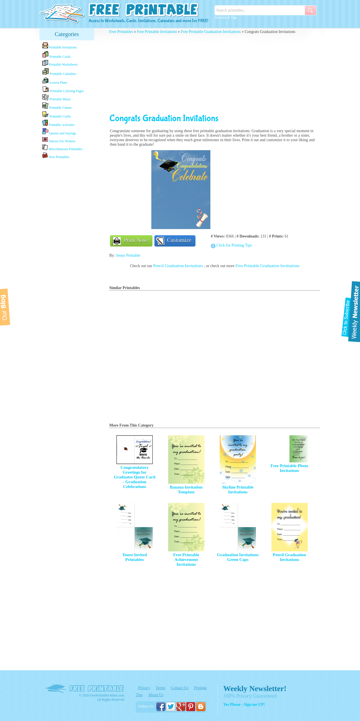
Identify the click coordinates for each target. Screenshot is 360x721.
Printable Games (57, 106)
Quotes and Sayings (59, 131)
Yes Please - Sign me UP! (244, 704)
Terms (160, 688)
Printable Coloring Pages (63, 89)
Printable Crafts (56, 114)
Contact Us (180, 688)
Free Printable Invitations (157, 32)
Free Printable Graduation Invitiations (211, 32)
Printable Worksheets (60, 63)
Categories (67, 34)
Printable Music (56, 97)
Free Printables (121, 32)
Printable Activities (58, 123)
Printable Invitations (59, 45)
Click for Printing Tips (234, 245)
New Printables (55, 155)
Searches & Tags (226, 17)
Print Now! (136, 240)
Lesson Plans (54, 81)
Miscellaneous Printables (62, 148)
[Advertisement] (66, 248)
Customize (179, 240)
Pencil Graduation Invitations (178, 265)
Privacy (144, 688)
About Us (155, 695)
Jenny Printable (128, 255)
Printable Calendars (59, 72)
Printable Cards (56, 55)
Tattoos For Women (58, 140)
